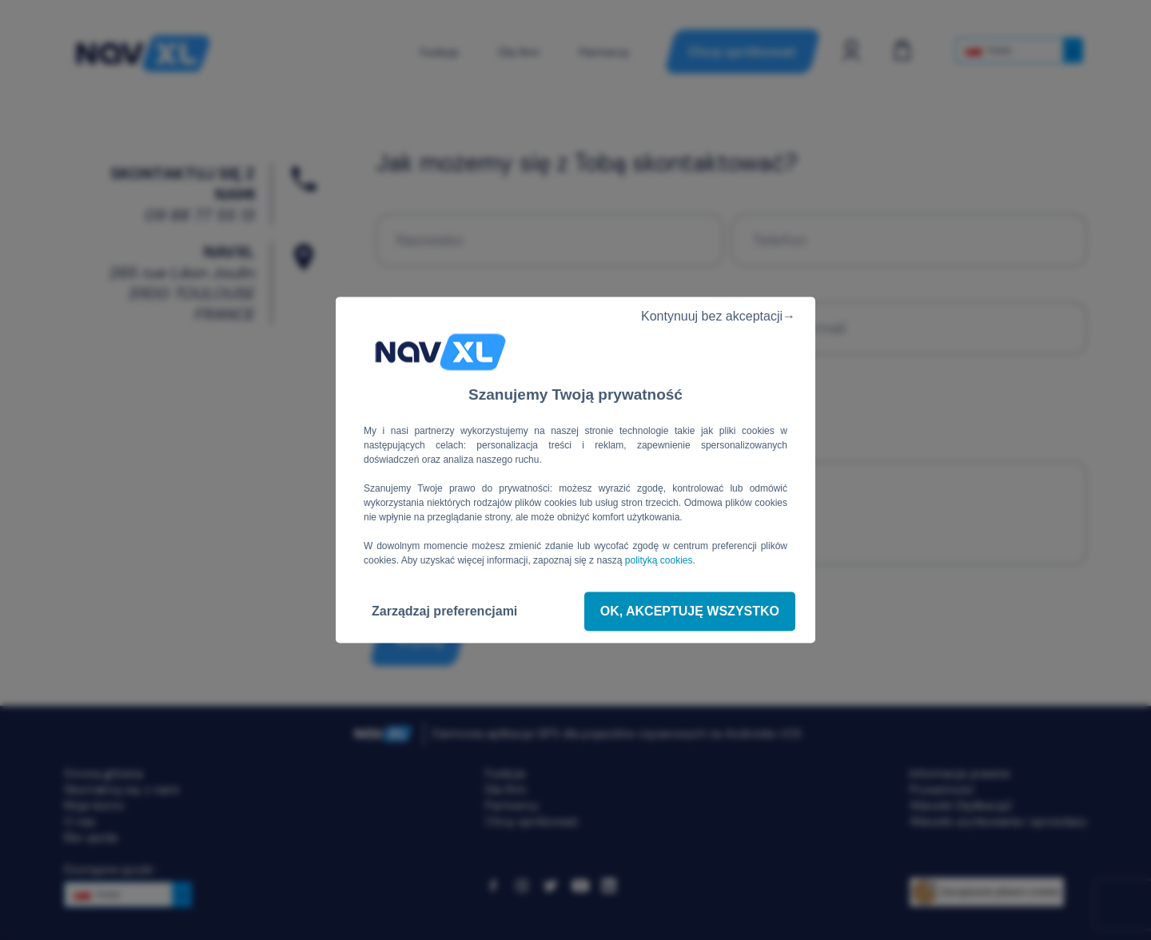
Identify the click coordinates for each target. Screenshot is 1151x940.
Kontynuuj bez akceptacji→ (711, 316)
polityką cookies (659, 560)
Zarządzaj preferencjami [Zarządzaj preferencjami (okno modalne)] (444, 611)
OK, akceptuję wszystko (689, 611)
